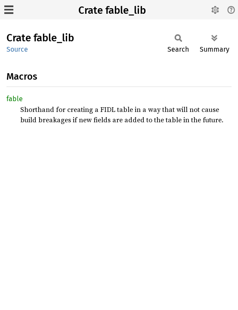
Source (17, 49)
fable (14, 99)
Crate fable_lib (112, 10)
